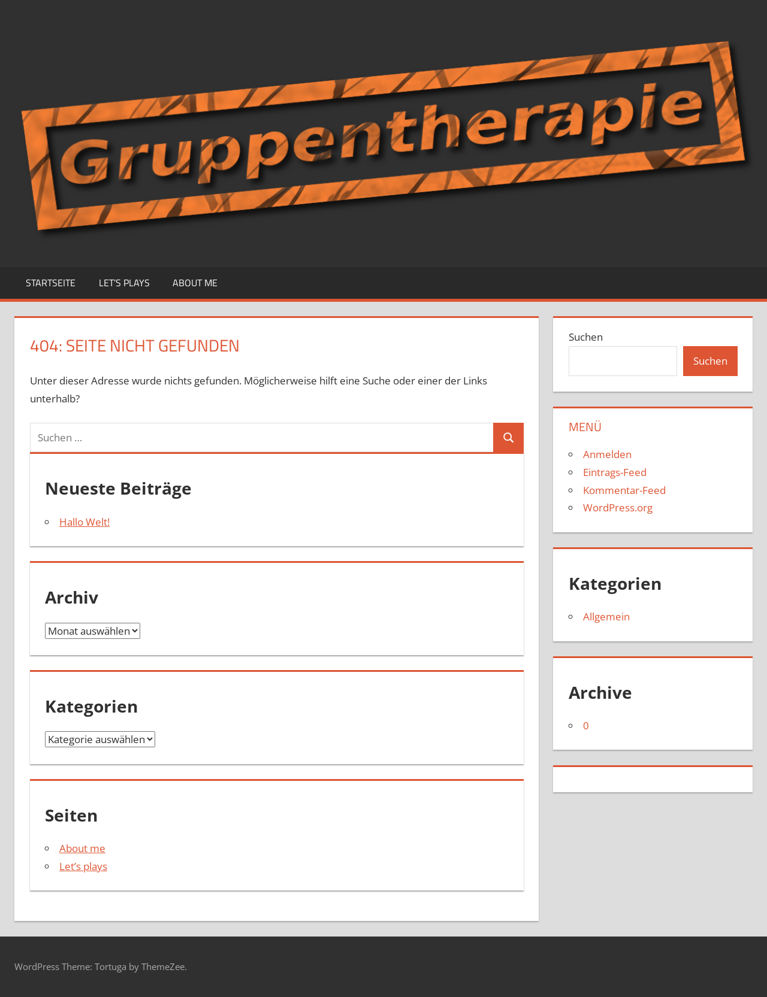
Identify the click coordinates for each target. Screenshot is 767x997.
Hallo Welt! (84, 522)
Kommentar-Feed (624, 490)
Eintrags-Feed (615, 472)
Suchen (586, 337)
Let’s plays (124, 282)
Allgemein (606, 616)
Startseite (51, 282)
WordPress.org (618, 507)
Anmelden (607, 454)
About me (195, 282)
